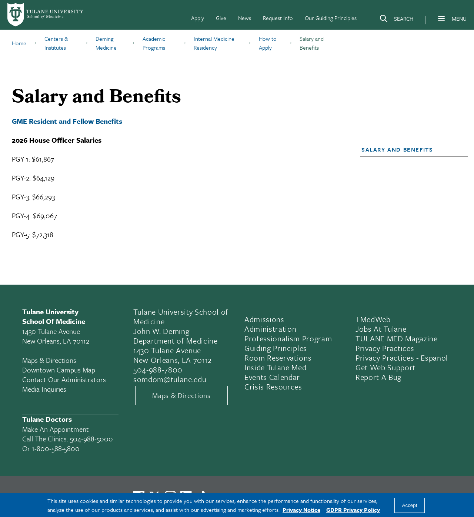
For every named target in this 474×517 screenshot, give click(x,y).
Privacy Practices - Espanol (402, 357)
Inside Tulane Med (275, 367)
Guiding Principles (275, 348)
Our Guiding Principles (331, 18)
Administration (270, 328)
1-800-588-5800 (56, 448)
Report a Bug (378, 376)
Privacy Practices (385, 348)
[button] (409, 149)
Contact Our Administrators (64, 379)
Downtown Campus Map (58, 370)
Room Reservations (277, 357)
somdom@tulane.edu (169, 379)
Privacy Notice (301, 510)
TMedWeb (373, 319)
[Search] (396, 20)
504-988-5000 (91, 439)
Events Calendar (272, 376)
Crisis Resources (273, 386)
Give (221, 18)
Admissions (264, 319)
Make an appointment (55, 429)
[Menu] (441, 18)
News (244, 18)
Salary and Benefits (397, 149)
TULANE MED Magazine (397, 338)
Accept (409, 505)
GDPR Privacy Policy (353, 510)
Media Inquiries (44, 389)
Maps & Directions (49, 360)
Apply (197, 18)
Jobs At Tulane (381, 328)
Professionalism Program (288, 338)
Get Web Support (385, 367)
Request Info (278, 18)
